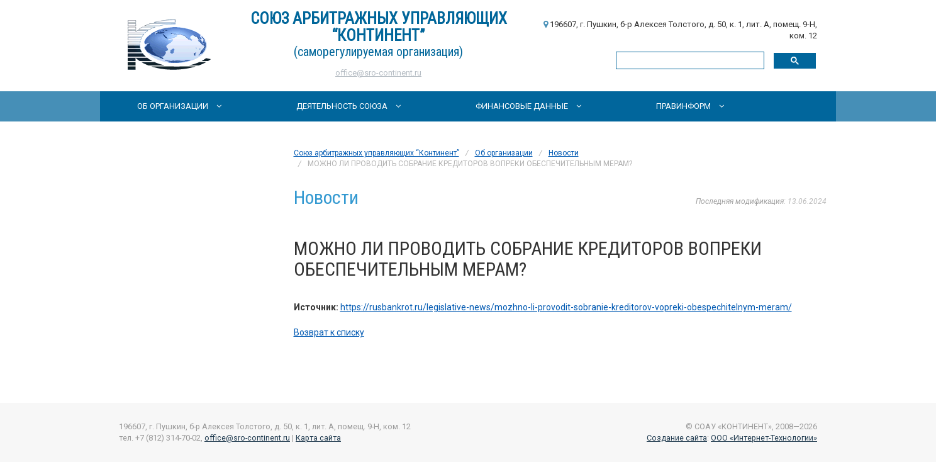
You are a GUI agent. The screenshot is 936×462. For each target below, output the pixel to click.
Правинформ (690, 106)
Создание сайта (677, 437)
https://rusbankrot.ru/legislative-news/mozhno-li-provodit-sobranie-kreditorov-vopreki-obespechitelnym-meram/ (566, 307)
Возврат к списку (329, 332)
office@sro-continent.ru (378, 72)
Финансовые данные (528, 106)
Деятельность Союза (348, 106)
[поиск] (688, 60)
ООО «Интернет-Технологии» (764, 437)
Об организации (179, 106)
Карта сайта (318, 437)
